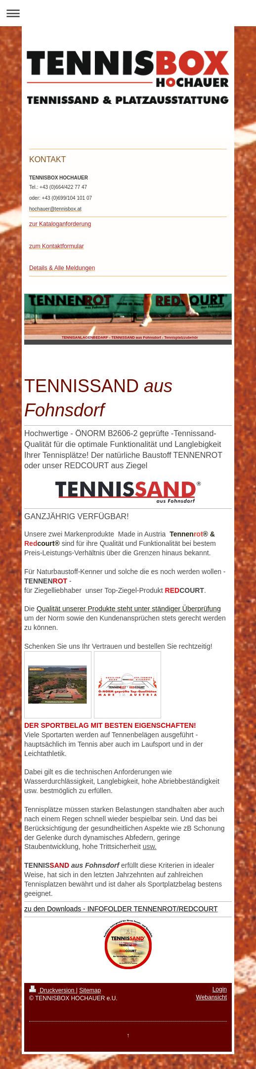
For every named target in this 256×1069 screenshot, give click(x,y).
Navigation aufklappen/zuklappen (128, 13)
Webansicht (211, 997)
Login (220, 989)
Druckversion (52, 990)
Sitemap (90, 990)
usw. (150, 846)
